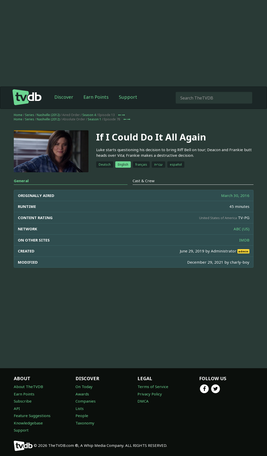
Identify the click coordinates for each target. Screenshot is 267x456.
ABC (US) (241, 228)
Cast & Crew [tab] (144, 180)
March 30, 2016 (235, 195)
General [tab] (21, 180)
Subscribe (23, 401)
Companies (85, 401)
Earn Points (96, 97)
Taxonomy (84, 422)
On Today (84, 386)
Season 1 (94, 119)
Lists (79, 408)
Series (29, 115)
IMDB (244, 240)
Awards (82, 393)
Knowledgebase (28, 422)
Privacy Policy (149, 393)
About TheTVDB (28, 386)
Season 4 (89, 115)
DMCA (143, 401)
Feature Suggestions (32, 415)
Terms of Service (152, 386)
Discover (63, 97)
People (81, 415)
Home (18, 115)
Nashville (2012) (48, 115)
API (17, 408)
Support (128, 97)
